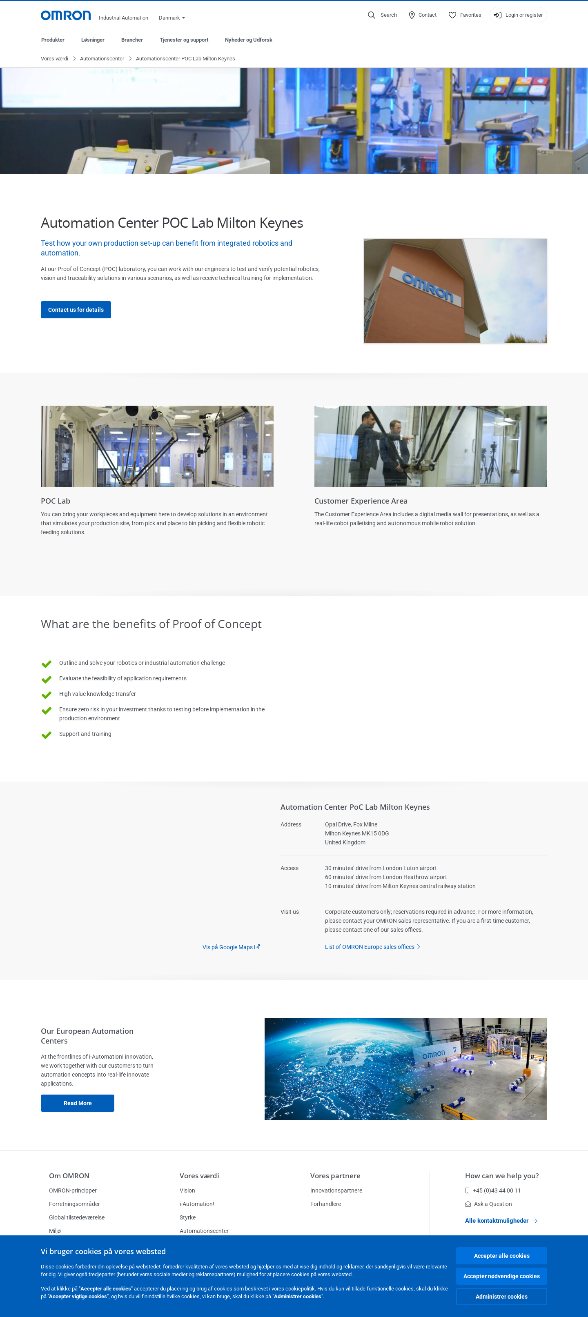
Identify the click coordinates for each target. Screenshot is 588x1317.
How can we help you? (502, 1175)
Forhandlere (325, 1204)
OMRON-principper (73, 1190)
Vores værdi (54, 59)
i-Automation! (197, 1204)
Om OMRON (69, 1175)
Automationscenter (102, 59)
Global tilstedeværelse (77, 1217)
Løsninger (93, 40)
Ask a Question (488, 1204)
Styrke (188, 1217)
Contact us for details (76, 310)
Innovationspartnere (336, 1190)
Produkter (53, 40)
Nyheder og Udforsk (248, 40)
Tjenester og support (184, 40)
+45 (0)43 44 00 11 (493, 1190)
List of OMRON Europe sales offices (375, 947)
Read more (78, 1103)
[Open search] (382, 15)
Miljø (55, 1231)
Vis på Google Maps (228, 947)
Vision (187, 1190)
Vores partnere (335, 1175)
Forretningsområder (74, 1204)
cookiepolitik (300, 1289)
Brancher (132, 40)
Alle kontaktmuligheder (501, 1220)
